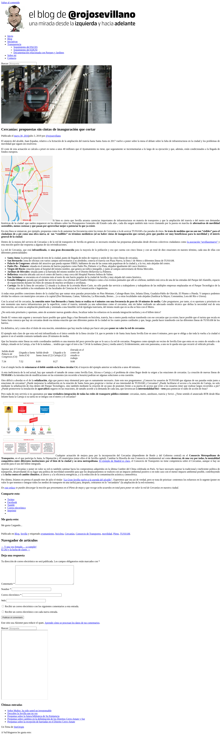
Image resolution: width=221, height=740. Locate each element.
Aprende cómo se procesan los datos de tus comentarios (72, 626)
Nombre (6, 593)
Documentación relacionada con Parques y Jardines (39, 52)
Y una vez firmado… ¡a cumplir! (19, 546)
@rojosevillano (53, 135)
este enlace (10, 487)
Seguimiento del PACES (26, 47)
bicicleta (59, 533)
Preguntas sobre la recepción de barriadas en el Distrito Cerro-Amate (41, 725)
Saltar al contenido (10, 2)
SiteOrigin (19, 730)
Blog (9, 38)
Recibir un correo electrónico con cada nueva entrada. (31, 615)
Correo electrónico (11, 598)
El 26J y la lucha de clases (15, 549)
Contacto (11, 58)
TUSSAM (125, 533)
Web (3, 604)
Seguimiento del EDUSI (25, 50)
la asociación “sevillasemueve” (202, 242)
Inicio (10, 36)
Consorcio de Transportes (88, 533)
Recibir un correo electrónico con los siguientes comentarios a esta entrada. (42, 610)
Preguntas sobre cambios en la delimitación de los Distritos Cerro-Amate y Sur (46, 722)
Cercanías (70, 533)
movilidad (107, 533)
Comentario (8, 587)
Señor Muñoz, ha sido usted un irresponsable (29, 714)
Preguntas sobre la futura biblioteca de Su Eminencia (33, 720)
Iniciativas (12, 41)
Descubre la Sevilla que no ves (22, 717)
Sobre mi (11, 55)
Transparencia (14, 44)
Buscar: (5, 63)
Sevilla (24, 533)
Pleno (116, 533)
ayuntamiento (47, 533)
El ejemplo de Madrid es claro (114, 461)
